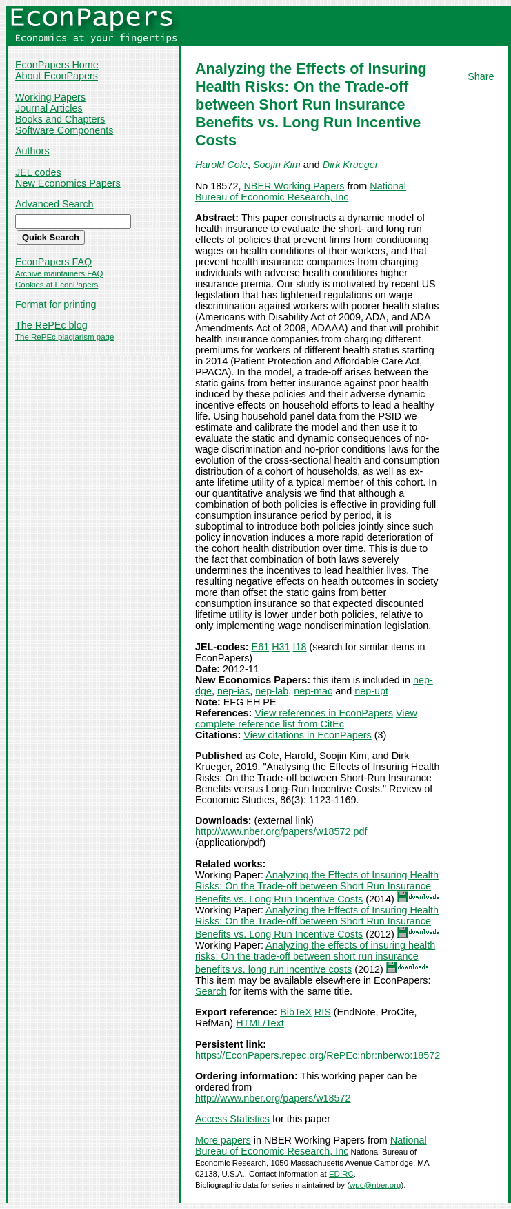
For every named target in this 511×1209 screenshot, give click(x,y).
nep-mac (313, 690)
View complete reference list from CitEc (306, 718)
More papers (223, 1140)
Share (481, 76)
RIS (322, 1011)
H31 (281, 646)
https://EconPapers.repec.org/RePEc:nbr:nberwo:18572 (317, 1055)
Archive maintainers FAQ (59, 273)
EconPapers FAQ (53, 261)
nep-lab (271, 690)
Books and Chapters (60, 119)
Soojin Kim (277, 164)
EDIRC (341, 1174)
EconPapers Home (57, 64)
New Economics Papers (68, 183)
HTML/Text (260, 1023)
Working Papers (50, 97)
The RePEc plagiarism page (64, 337)
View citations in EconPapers (307, 735)
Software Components (64, 130)
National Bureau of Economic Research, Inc (300, 191)
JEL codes (38, 172)
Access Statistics (232, 1118)
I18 (300, 646)
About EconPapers (56, 75)
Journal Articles (49, 108)
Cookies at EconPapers (56, 284)
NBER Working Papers (293, 186)
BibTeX (296, 1011)
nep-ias (233, 690)
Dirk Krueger (351, 164)
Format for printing (56, 304)
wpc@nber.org (375, 1185)
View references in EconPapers (323, 713)
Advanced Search (54, 203)
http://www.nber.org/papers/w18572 (273, 1098)
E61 (261, 646)
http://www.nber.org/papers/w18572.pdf (281, 831)
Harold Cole (221, 164)
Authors (32, 150)
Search (211, 991)
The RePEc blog (51, 325)
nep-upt (371, 690)
